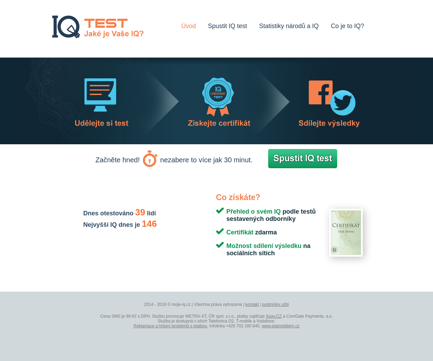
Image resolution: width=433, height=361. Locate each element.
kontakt (252, 304)
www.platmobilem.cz (280, 326)
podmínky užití (275, 304)
